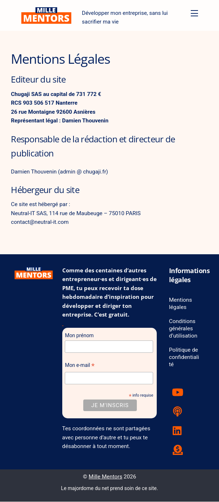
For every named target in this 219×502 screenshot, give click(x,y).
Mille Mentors (105, 477)
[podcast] (179, 412)
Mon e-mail (79, 366)
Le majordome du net (85, 488)
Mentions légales (180, 304)
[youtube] (179, 392)
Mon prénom (79, 336)
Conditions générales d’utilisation (183, 328)
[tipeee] (179, 450)
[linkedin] (179, 431)
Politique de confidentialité (184, 357)
